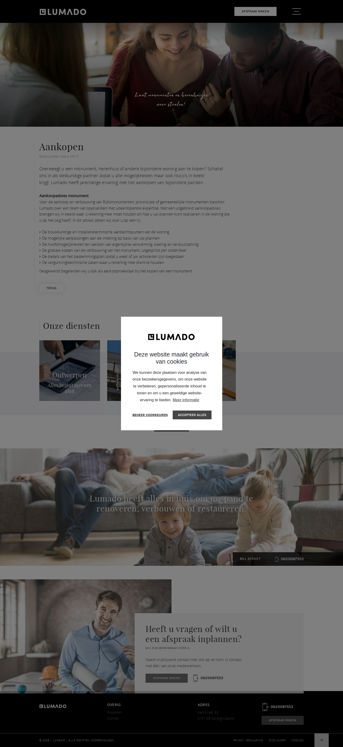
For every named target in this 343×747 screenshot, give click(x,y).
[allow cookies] (192, 415)
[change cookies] (150, 415)
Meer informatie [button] (186, 400)
